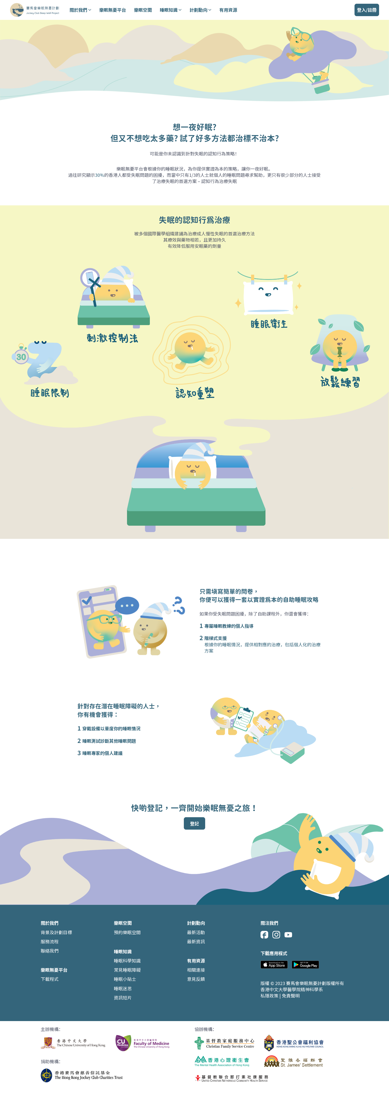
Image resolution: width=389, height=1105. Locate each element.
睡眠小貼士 (125, 979)
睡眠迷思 (123, 988)
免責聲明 (291, 995)
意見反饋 (196, 979)
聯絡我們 (50, 951)
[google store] (305, 965)
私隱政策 (269, 995)
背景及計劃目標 (56, 932)
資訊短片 (123, 997)
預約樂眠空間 (127, 932)
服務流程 (50, 941)
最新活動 (196, 932)
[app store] (274, 965)
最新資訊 (196, 941)
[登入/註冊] (367, 10)
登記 (194, 823)
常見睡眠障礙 (127, 970)
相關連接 (196, 970)
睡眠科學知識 (127, 961)
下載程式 (50, 979)
